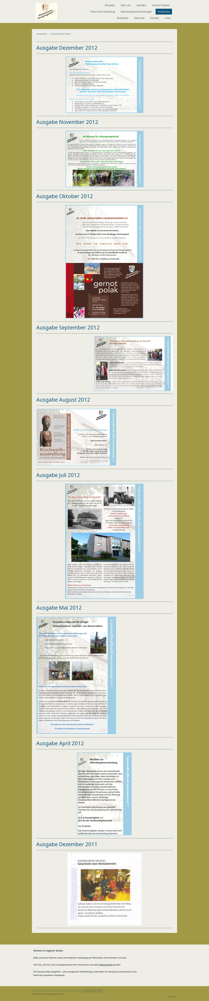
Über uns (126, 5)
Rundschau (164, 11)
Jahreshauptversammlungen (136, 11)
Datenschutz (49, 990)
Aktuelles (110, 5)
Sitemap (76, 990)
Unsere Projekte (161, 5)
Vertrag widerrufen (93, 990)
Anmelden (172, 996)
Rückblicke (122, 18)
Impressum (37, 990)
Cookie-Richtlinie (64, 990)
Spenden (141, 5)
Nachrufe (139, 18)
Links (168, 18)
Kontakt (154, 18)
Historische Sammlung (102, 11)
